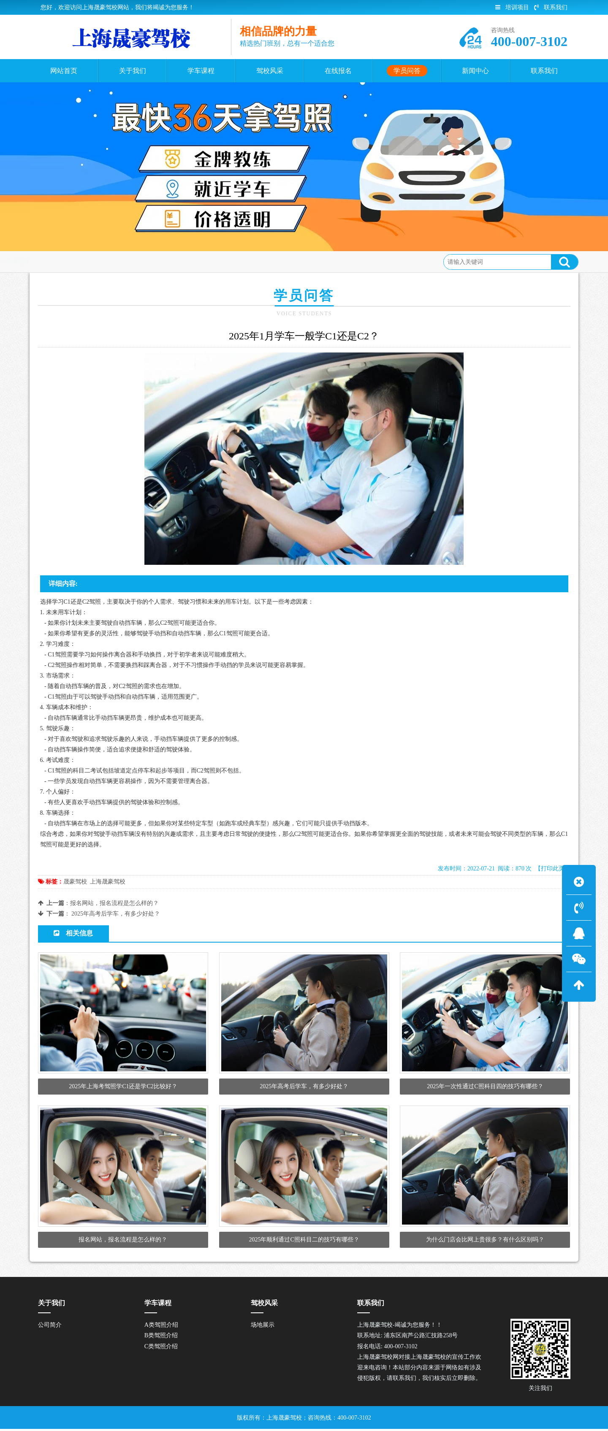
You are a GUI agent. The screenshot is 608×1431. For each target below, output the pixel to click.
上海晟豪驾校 (107, 881)
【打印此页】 (552, 868)
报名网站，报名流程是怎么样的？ (114, 903)
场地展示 (262, 1327)
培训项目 (512, 7)
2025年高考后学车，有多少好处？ (115, 914)
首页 (73, 261)
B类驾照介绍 (161, 1337)
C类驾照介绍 (161, 1348)
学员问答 (102, 261)
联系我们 (550, 7)
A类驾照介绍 (161, 1327)
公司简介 (50, 1327)
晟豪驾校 (75, 881)
